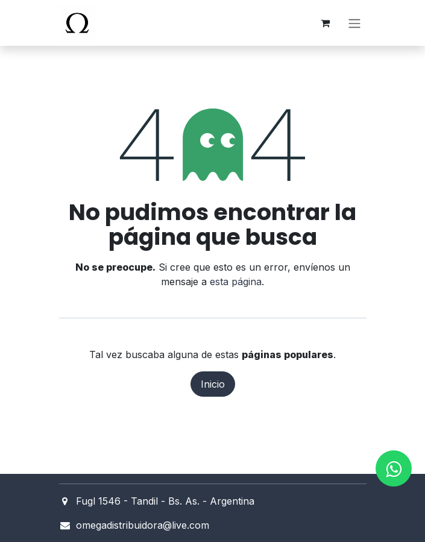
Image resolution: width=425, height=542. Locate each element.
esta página (236, 282)
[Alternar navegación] (354, 23)
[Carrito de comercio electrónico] (325, 23)
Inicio (213, 384)
